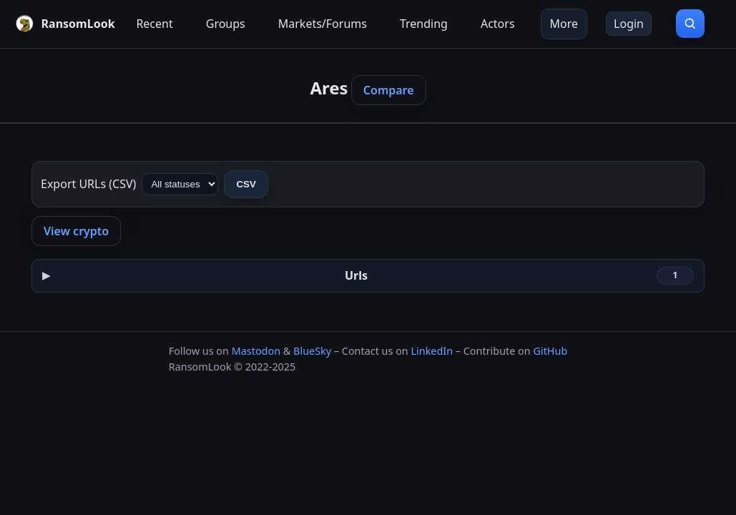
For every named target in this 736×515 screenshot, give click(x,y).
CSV (245, 184)
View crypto (76, 231)
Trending (424, 23)
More (564, 23)
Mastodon (256, 351)
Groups (225, 23)
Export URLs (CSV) (88, 184)
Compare (388, 90)
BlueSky (312, 351)
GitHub (550, 351)
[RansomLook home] (63, 24)
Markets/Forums (322, 23)
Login (629, 23)
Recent (154, 23)
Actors (498, 23)
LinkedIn (432, 351)
